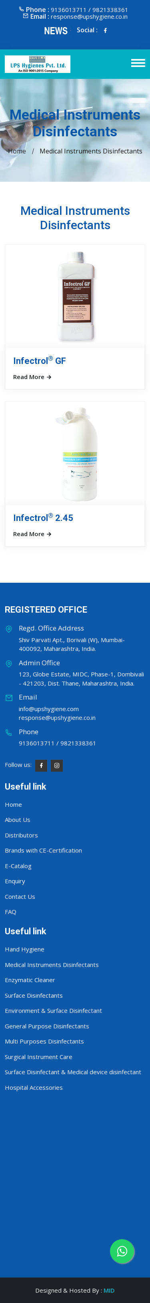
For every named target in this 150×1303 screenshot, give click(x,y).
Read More (32, 377)
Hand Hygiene (24, 949)
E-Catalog (18, 866)
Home (17, 151)
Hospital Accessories (34, 1087)
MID (109, 1290)
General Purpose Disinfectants (47, 1026)
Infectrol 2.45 (43, 518)
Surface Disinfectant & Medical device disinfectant (73, 1072)
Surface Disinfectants (34, 995)
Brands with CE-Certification (43, 850)
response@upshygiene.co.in (89, 16)
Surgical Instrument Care (38, 1057)
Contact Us (20, 896)
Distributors (21, 835)
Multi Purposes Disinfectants (44, 1041)
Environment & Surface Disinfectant (53, 1010)
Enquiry (15, 881)
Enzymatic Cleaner (30, 980)
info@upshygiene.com (49, 709)
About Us (17, 819)
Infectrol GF (39, 361)
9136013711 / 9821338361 (57, 743)
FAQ (10, 912)
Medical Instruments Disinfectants (52, 965)
